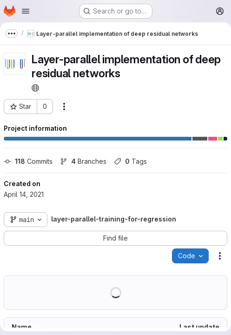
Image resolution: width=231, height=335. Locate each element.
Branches (83, 161)
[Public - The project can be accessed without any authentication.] (35, 88)
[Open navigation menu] (25, 11)
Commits (28, 161)
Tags (130, 161)
